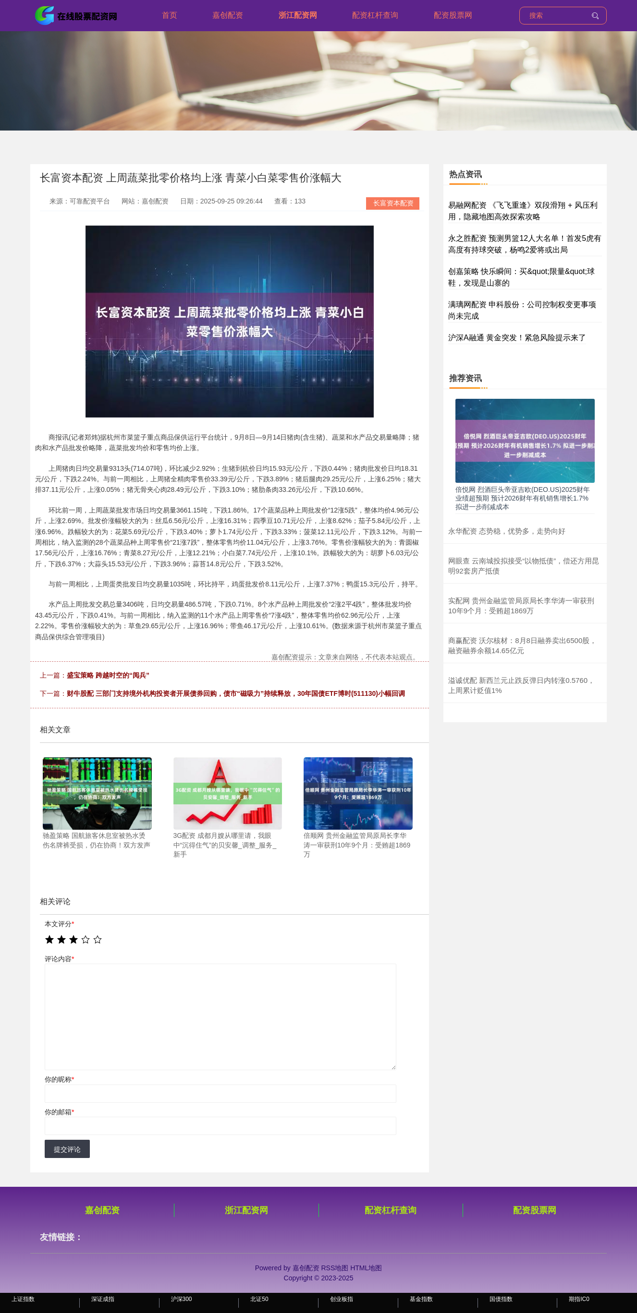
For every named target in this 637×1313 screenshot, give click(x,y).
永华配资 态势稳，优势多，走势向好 (506, 531)
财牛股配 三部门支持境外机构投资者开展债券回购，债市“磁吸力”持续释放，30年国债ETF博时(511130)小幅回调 (236, 693)
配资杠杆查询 (375, 15)
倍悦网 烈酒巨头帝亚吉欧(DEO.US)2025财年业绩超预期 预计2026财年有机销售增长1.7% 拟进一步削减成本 (522, 498)
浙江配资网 (298, 15)
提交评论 (67, 1149)
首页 (169, 15)
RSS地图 (334, 1268)
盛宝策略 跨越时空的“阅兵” (108, 675)
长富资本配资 (393, 203)
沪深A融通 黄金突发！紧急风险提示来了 (517, 338)
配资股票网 (453, 15)
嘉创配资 (227, 15)
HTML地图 (366, 1268)
